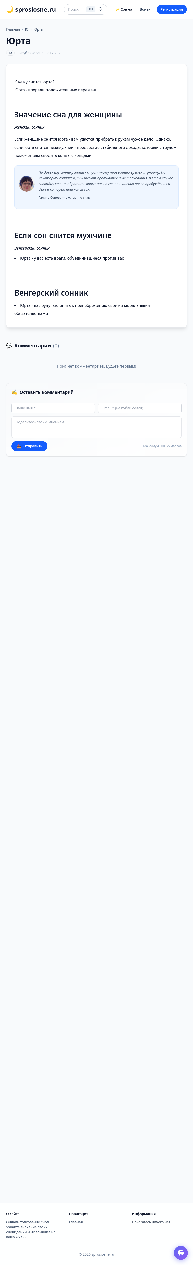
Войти (145, 9)
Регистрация (172, 9)
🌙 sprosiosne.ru (31, 9)
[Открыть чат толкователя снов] (181, 1253)
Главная (13, 29)
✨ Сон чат (124, 9)
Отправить (29, 446)
